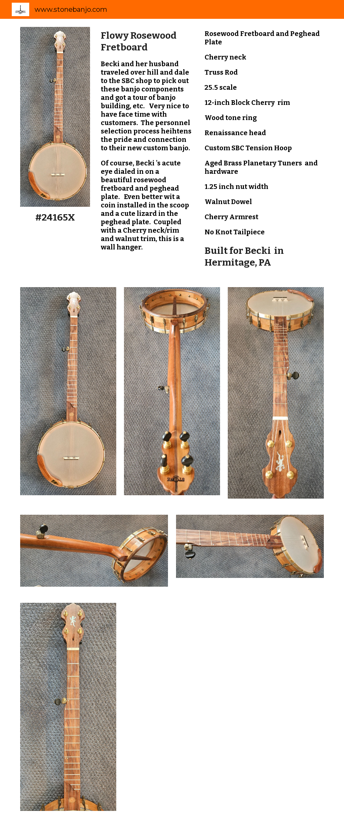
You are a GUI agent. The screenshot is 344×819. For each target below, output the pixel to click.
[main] (55, 217)
